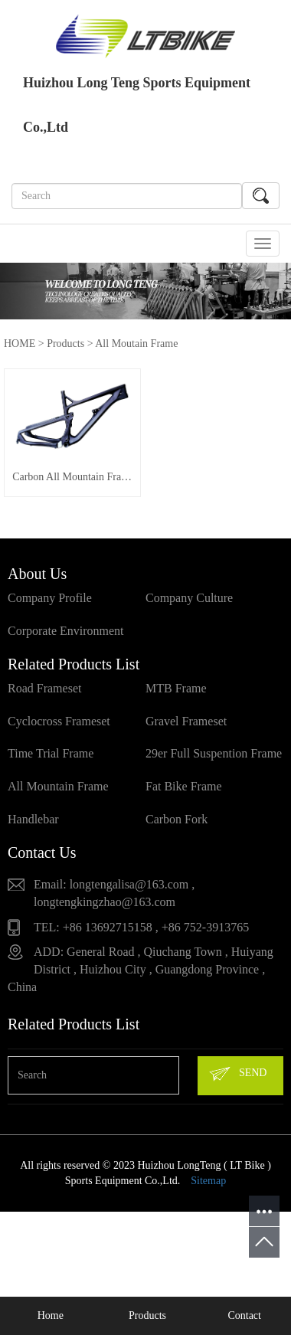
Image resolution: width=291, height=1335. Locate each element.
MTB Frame (176, 695)
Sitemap (208, 1188)
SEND (237, 1081)
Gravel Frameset (186, 728)
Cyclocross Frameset (59, 728)
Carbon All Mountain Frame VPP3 (77, 484)
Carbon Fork (177, 826)
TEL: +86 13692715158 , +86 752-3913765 (141, 934)
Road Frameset (44, 695)
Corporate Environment (66, 638)
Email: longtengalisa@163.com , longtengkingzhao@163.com (114, 900)
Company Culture (189, 605)
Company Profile (50, 605)
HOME (19, 343)
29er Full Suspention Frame (214, 760)
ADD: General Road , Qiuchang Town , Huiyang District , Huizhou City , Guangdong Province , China (140, 977)
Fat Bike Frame (184, 793)
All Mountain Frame (58, 793)
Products (65, 343)
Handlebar (33, 826)
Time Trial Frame (50, 760)
